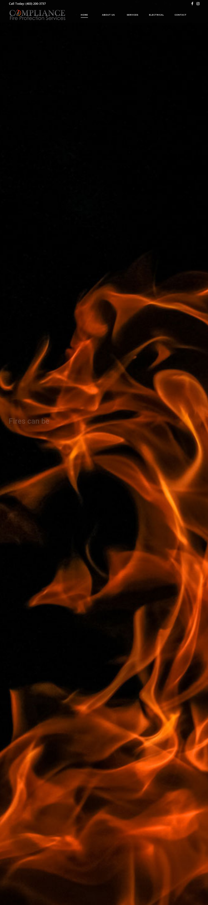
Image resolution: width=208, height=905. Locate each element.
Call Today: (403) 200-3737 (27, 4)
